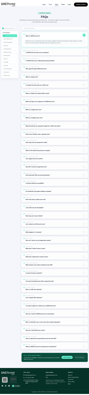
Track (50, 4)
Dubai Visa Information (8, 42)
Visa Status (5, 65)
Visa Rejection (6, 72)
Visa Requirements (7, 48)
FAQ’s (56, 4)
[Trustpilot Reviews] (16, 386)
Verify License (54, 383)
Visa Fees (5, 58)
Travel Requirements (7, 68)
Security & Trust (6, 75)
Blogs (63, 4)
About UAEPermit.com (7, 39)
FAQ (47, 377)
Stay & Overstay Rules (73, 377)
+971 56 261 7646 (28, 377)
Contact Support (67, 357)
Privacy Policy (71, 381)
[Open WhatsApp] (4, 379)
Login (69, 4)
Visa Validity (5, 62)
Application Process (7, 52)
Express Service (81, 4)
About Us (70, 375)
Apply (44, 4)
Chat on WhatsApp (79, 357)
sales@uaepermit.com (29, 375)
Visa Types (5, 45)
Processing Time (6, 55)
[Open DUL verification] (13, 379)
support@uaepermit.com (51, 375)
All (3, 35)
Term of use (70, 379)
